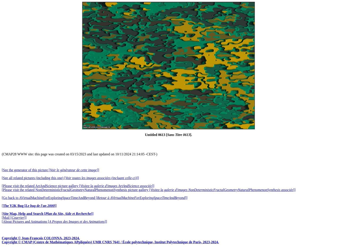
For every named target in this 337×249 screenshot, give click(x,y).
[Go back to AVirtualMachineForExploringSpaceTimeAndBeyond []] (94, 198)
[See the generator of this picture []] (50, 170)
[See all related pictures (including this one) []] (70, 178)
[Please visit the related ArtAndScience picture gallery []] (78, 186)
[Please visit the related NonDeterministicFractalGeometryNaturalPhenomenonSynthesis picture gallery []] (148, 190)
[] (29, 206)
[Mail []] (14, 217)
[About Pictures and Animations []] (54, 221)
